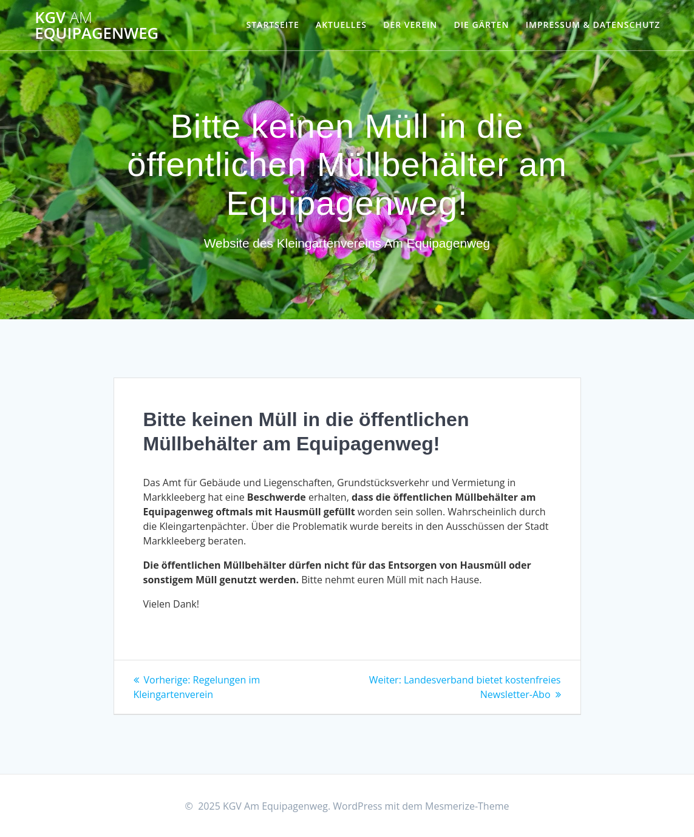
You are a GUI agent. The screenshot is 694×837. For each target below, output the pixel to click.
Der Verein (410, 24)
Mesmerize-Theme (467, 806)
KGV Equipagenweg (96, 25)
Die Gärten (481, 24)
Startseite (273, 24)
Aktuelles (341, 24)
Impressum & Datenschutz (593, 24)
